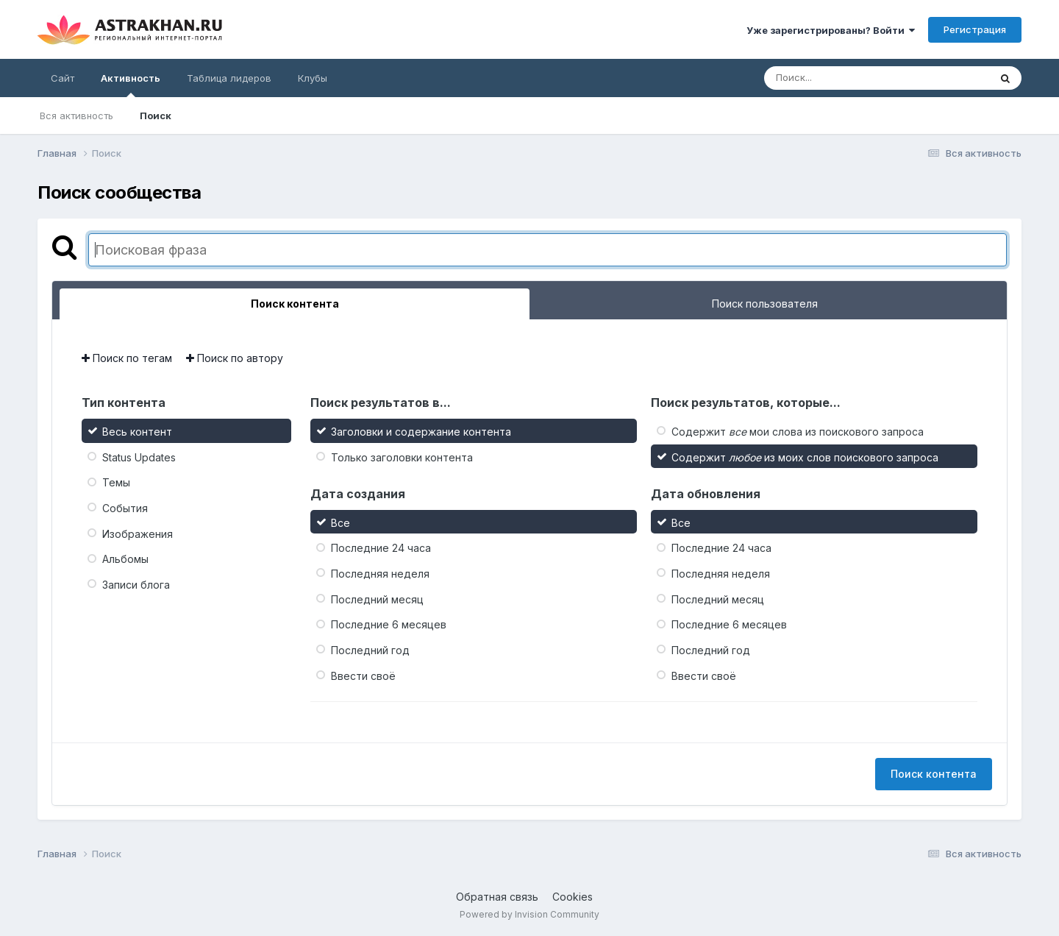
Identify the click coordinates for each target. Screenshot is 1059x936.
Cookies (572, 896)
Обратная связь (497, 896)
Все (340, 522)
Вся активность (76, 115)
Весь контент (137, 431)
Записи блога (136, 584)
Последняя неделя (380, 573)
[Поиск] (848, 78)
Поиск (155, 115)
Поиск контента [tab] (295, 303)
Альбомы (125, 559)
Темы (116, 482)
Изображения (137, 533)
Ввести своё (363, 675)
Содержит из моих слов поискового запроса (804, 456)
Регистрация (975, 29)
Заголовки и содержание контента (421, 431)
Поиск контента (934, 773)
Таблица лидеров (229, 78)
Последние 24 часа (381, 548)
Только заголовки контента (402, 456)
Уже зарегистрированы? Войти (830, 30)
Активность (130, 84)
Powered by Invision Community (529, 914)
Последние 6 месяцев (388, 624)
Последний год (370, 650)
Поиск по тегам (127, 358)
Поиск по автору (234, 358)
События (125, 508)
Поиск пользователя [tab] (765, 303)
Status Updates (139, 456)
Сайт (62, 78)
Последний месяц (377, 598)
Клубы (312, 78)
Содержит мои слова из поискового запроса (797, 431)
